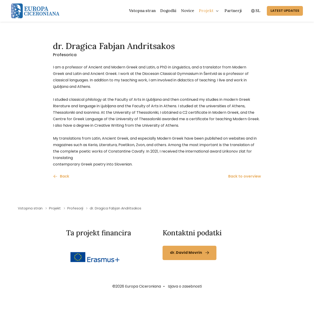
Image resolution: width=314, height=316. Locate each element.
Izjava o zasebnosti (185, 305)
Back (64, 195)
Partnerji (233, 10)
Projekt (206, 10)
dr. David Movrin (186, 272)
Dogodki (168, 10)
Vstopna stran (142, 10)
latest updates (285, 10)
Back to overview (244, 195)
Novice (187, 10)
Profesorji (75, 227)
